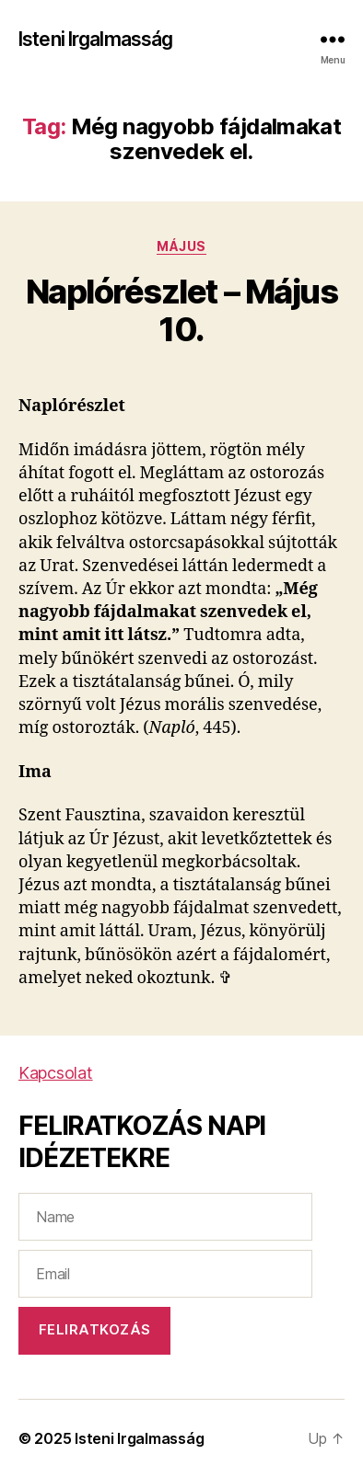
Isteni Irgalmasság (95, 39)
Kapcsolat (55, 1072)
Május (181, 246)
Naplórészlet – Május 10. (181, 310)
